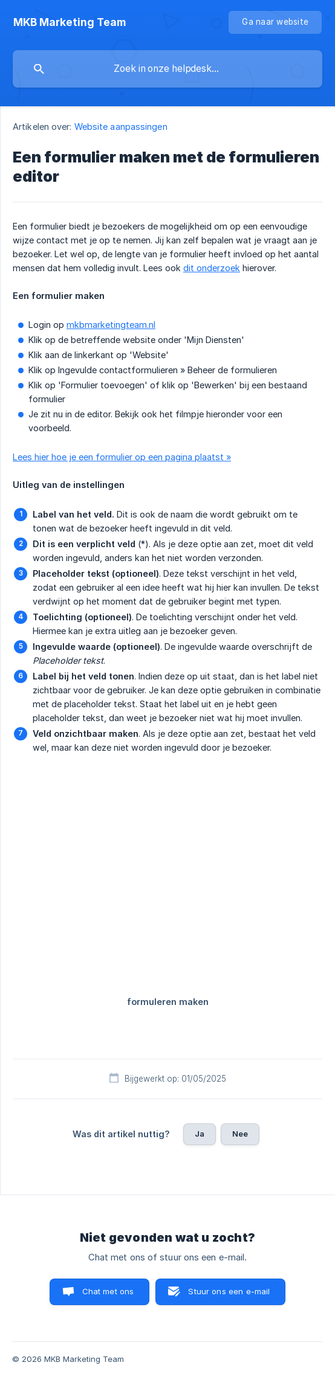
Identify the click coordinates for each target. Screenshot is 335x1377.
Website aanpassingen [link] (121, 126)
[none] (69, 22)
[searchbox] (167, 69)
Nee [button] (240, 1133)
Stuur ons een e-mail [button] (229, 1291)
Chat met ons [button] (108, 1291)
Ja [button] (199, 1133)
